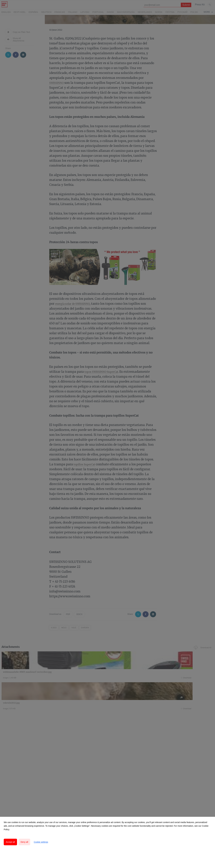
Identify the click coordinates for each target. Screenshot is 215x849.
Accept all (10, 842)
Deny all (24, 842)
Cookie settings (41, 842)
